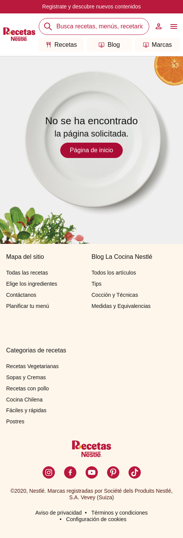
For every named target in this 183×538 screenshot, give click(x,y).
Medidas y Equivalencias (121, 306)
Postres (15, 421)
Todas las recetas (27, 273)
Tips (97, 284)
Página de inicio (91, 150)
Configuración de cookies (96, 519)
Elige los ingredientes (31, 284)
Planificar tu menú (27, 306)
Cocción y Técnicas (115, 295)
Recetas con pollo (27, 388)
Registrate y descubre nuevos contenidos (91, 6)
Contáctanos (21, 295)
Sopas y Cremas (26, 377)
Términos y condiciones (119, 513)
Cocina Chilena (24, 400)
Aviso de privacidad (58, 513)
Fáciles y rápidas (26, 410)
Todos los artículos (114, 273)
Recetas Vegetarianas (32, 366)
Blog (109, 44)
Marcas (157, 44)
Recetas (61, 44)
